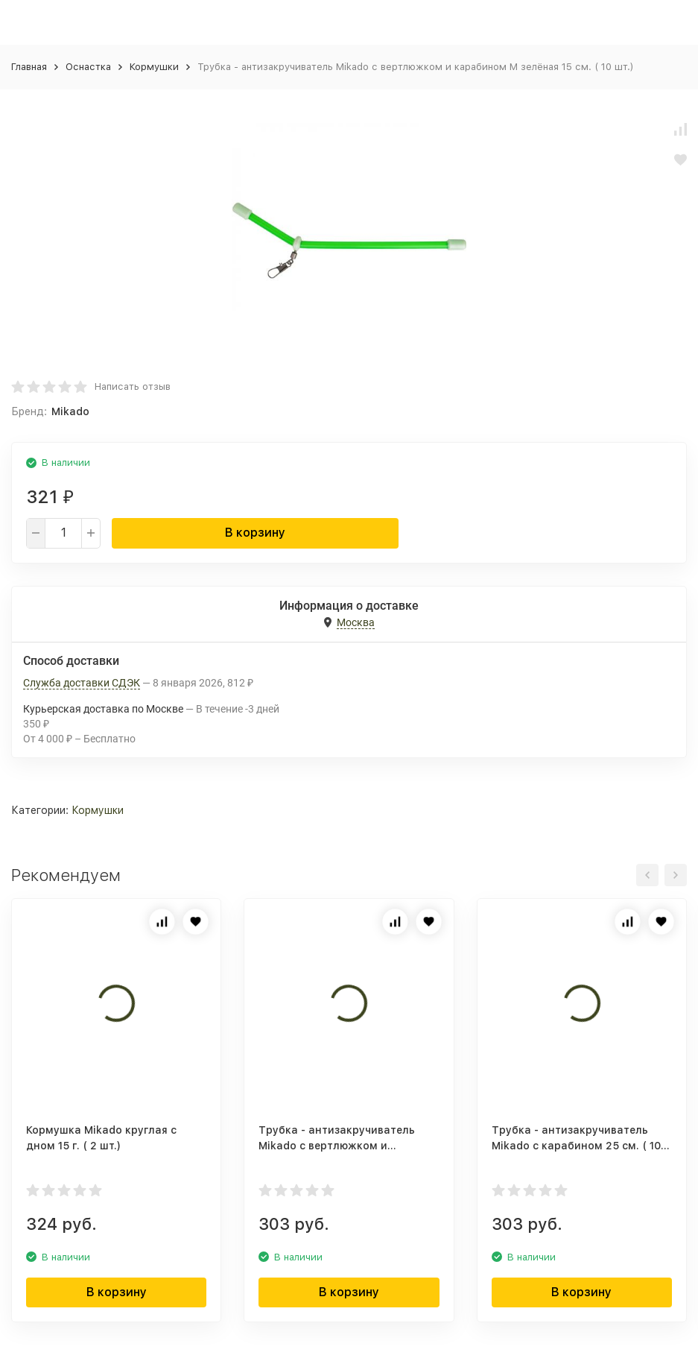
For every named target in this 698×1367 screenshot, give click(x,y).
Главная (29, 66)
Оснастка (88, 66)
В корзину (255, 532)
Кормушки (154, 66)
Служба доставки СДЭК (81, 683)
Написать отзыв (133, 386)
